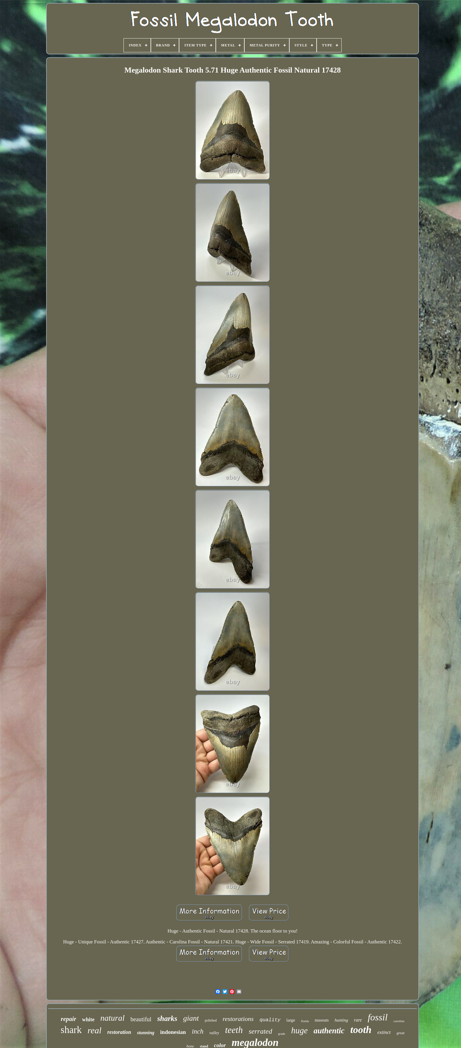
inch (197, 1031)
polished (211, 1020)
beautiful (141, 1019)
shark (71, 1029)
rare (358, 1019)
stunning (145, 1032)
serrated (260, 1031)
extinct (383, 1032)
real (94, 1030)
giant (191, 1018)
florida (305, 1021)
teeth (234, 1030)
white (88, 1019)
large (290, 1020)
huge (299, 1030)
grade (281, 1033)
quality (270, 1020)
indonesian (173, 1032)
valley (214, 1033)
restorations (238, 1018)
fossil (378, 1017)
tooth (361, 1029)
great (401, 1033)
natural (112, 1017)
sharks (167, 1018)
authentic (329, 1030)
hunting (341, 1020)
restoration (119, 1032)
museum (321, 1020)
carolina (398, 1021)
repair (68, 1018)
